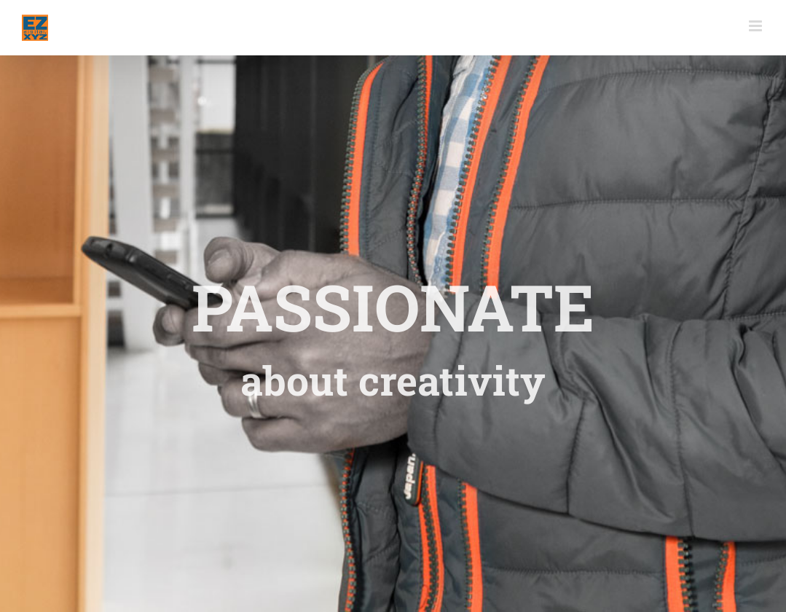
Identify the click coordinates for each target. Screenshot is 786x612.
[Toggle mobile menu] (756, 26)
